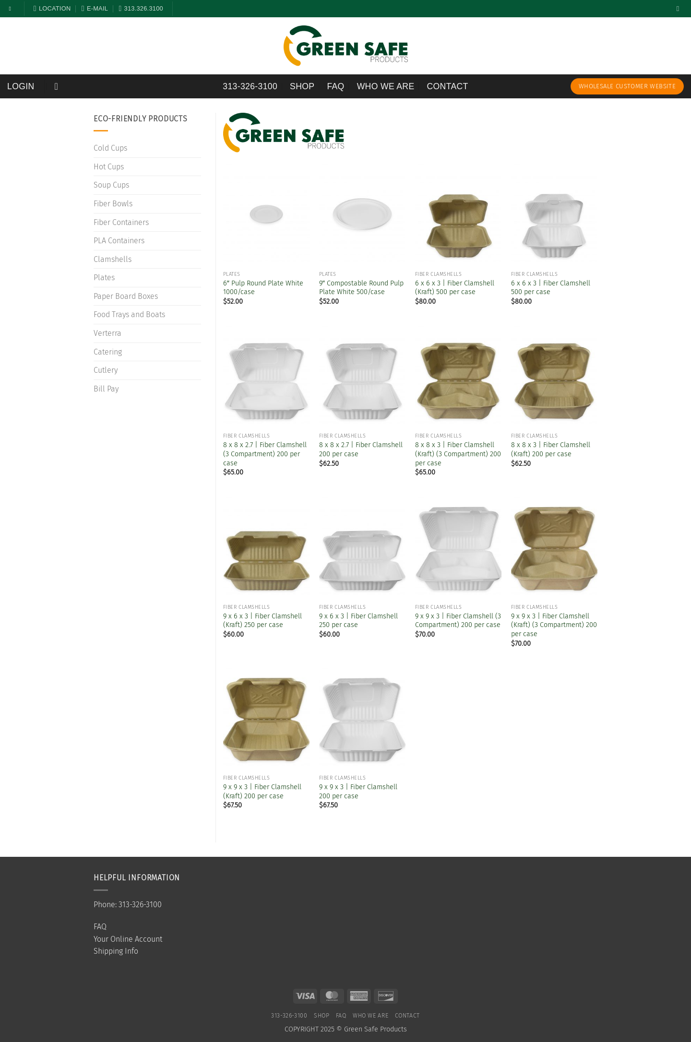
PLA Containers (119, 240)
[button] (21, 86)
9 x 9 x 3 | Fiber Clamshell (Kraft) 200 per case (262, 791)
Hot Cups (109, 166)
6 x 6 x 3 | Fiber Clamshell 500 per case (550, 287)
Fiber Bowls (113, 203)
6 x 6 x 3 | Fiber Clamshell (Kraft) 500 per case (454, 287)
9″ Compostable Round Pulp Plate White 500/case (361, 287)
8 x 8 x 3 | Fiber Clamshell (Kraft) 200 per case (550, 449)
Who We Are (386, 86)
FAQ (335, 86)
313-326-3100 (250, 86)
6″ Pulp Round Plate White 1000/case (263, 287)
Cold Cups (110, 148)
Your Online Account (128, 939)
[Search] (680, 8)
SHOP (302, 86)
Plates (104, 277)
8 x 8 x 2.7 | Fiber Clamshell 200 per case (361, 449)
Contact (447, 86)
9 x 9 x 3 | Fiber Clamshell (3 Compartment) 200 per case (458, 620)
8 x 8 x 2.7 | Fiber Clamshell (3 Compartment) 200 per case (265, 454)
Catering (108, 351)
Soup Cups (111, 184)
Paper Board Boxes (126, 296)
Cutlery (106, 370)
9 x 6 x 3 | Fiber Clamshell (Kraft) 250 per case (262, 620)
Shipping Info (116, 951)
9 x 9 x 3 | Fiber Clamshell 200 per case (358, 791)
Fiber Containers (121, 222)
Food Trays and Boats (129, 314)
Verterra (107, 333)
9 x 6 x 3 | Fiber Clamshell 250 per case (358, 620)
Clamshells (112, 259)
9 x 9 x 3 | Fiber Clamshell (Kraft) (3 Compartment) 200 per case (554, 625)
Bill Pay (106, 388)
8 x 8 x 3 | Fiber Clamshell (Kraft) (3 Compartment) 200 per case (458, 454)
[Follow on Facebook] (12, 8)
